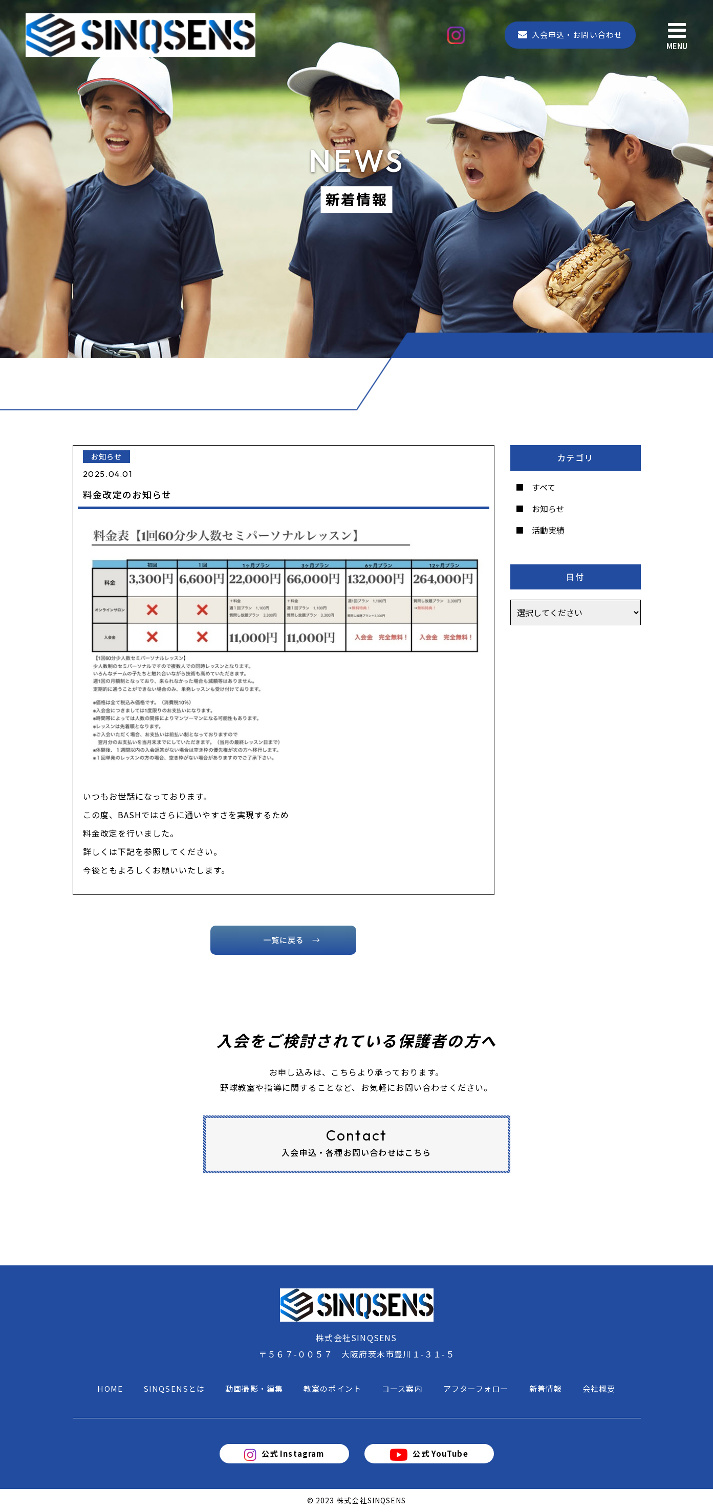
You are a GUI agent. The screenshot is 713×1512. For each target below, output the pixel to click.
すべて (543, 487)
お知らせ (548, 508)
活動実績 (548, 530)
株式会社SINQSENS (371, 1500)
